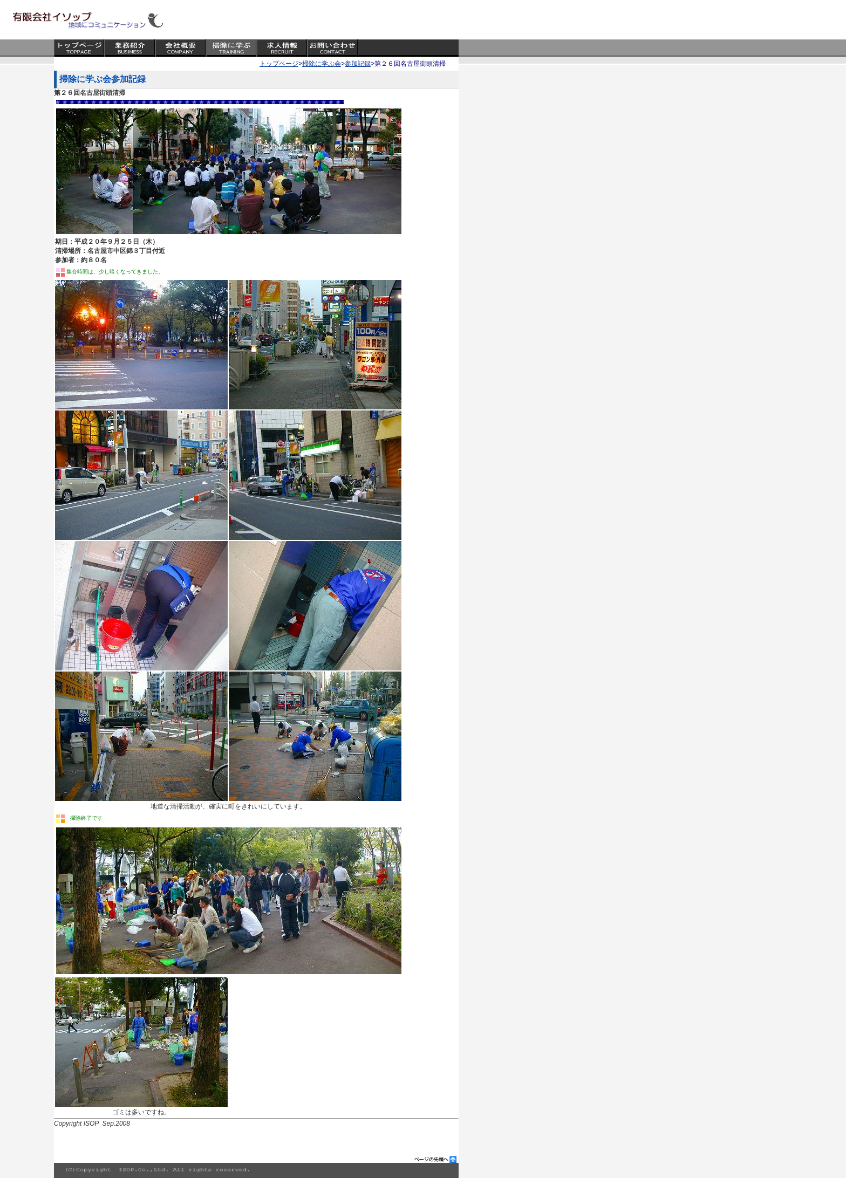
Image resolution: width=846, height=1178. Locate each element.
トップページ (279, 63)
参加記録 (358, 63)
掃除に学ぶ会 (321, 63)
